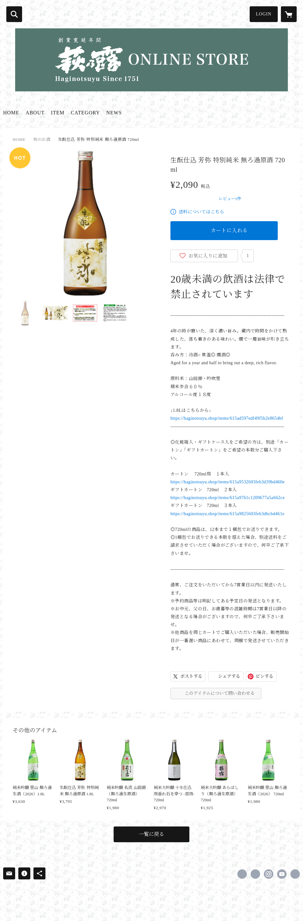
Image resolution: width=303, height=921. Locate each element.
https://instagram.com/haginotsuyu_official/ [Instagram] (268, 874)
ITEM (57, 112)
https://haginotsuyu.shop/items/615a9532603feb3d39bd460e (227, 482)
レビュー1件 (230, 198)
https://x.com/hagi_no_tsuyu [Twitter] (255, 874)
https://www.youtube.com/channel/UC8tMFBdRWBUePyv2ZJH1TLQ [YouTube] (282, 874)
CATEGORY (85, 112)
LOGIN (263, 14)
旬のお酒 (41, 139)
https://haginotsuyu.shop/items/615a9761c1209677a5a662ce (227, 497)
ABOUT (35, 112)
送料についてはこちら (201, 212)
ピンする (264, 676)
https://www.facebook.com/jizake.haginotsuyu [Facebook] (242, 874)
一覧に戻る (151, 834)
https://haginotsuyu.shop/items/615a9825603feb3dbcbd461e (227, 513)
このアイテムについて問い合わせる (220, 693)
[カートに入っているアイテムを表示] (289, 14)
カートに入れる (229, 230)
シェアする (229, 676)
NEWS (114, 112)
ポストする (191, 676)
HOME (11, 112)
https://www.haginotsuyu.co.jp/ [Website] (295, 874)
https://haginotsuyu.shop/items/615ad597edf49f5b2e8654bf (226, 418)
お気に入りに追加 (208, 255)
